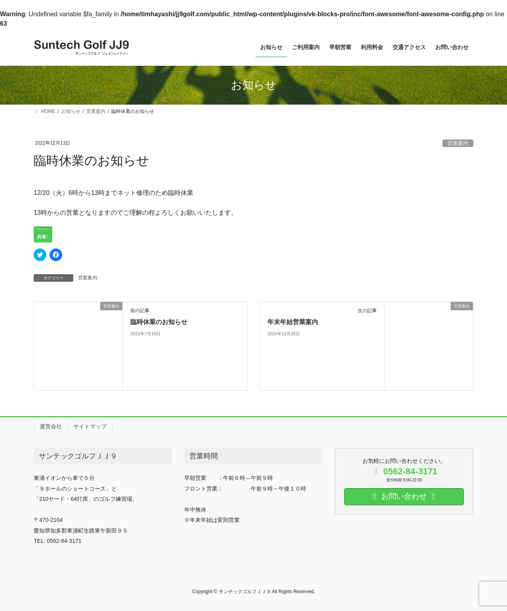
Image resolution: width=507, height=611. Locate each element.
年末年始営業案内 (292, 322)
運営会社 (51, 426)
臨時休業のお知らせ (158, 322)
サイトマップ (90, 426)
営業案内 (458, 143)
